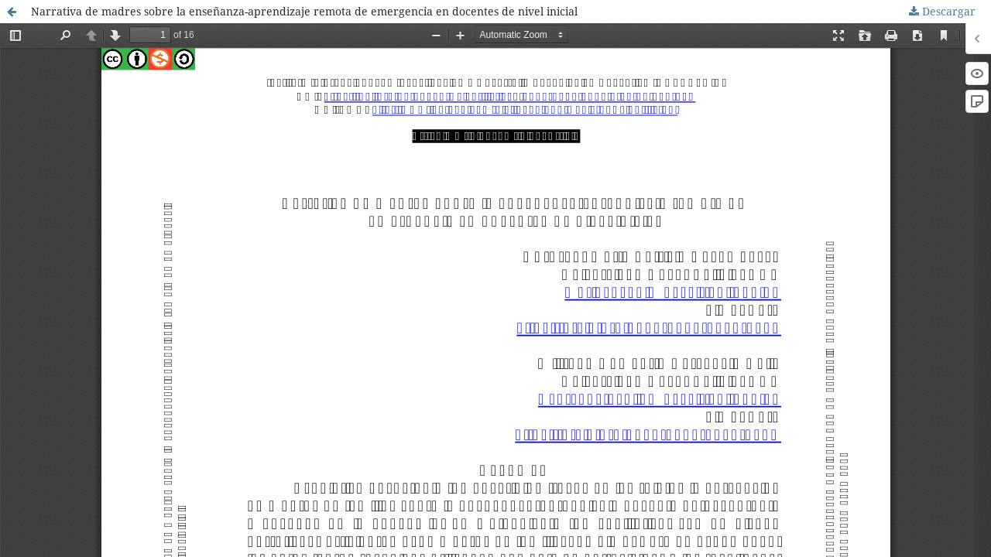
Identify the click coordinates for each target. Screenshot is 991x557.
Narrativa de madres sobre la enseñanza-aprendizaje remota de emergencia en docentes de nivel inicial (304, 11)
